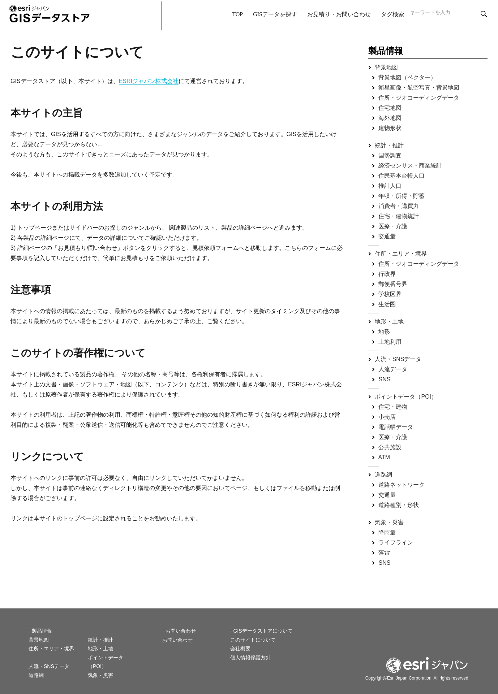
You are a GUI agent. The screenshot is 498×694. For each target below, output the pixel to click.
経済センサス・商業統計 (410, 165)
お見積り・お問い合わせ (339, 14)
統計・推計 (389, 145)
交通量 (387, 236)
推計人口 (390, 186)
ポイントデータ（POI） (406, 397)
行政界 (387, 274)
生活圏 (387, 304)
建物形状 (390, 128)
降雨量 (387, 532)
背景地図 (386, 67)
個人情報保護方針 (250, 657)
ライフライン (395, 542)
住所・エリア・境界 (401, 254)
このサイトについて (253, 640)
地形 (384, 332)
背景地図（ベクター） (407, 77)
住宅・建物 (392, 407)
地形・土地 (389, 321)
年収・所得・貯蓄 (401, 196)
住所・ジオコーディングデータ (418, 98)
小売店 (387, 417)
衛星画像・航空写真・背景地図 (418, 87)
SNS (384, 379)
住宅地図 (390, 108)
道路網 (383, 475)
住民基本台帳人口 (401, 176)
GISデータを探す (275, 14)
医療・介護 (392, 226)
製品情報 (385, 51)
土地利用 (390, 342)
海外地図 (390, 118)
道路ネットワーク (401, 485)
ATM (384, 457)
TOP (237, 14)
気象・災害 (389, 522)
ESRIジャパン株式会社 (149, 81)
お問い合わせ (177, 640)
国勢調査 (390, 155)
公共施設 (390, 447)
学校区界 (390, 294)
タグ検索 (392, 14)
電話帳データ (395, 427)
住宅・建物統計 (398, 216)
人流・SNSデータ (398, 359)
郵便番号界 (392, 284)
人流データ (392, 369)
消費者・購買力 (398, 206)
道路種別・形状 (398, 505)
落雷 (384, 553)
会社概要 (240, 648)
